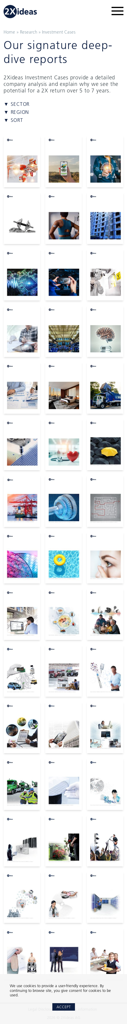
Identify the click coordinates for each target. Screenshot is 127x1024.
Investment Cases (59, 32)
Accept (64, 1006)
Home (9, 32)
